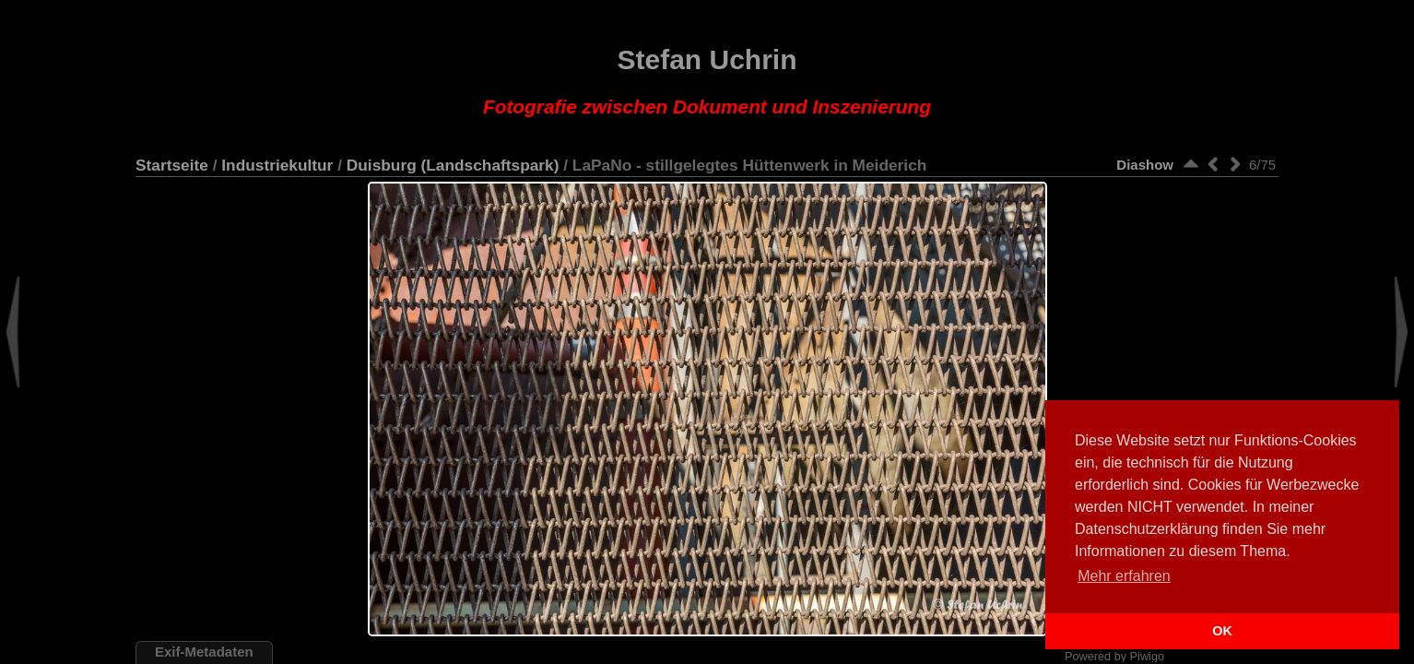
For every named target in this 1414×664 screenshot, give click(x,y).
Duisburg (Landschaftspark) (453, 165)
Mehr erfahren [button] (1124, 576)
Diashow (1144, 164)
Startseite (172, 165)
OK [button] (1222, 630)
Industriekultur (277, 165)
